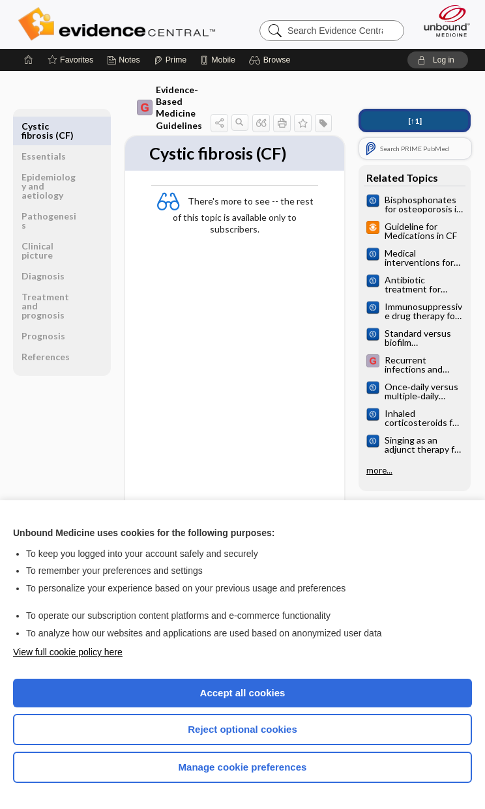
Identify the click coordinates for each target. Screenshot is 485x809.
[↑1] (415, 121)
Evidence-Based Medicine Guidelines (169, 107)
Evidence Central (119, 24)
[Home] (28, 60)
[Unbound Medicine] (442, 20)
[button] (271, 60)
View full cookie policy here (68, 652)
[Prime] (170, 60)
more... (379, 470)
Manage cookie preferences (243, 767)
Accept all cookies (243, 692)
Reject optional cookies (242, 729)
